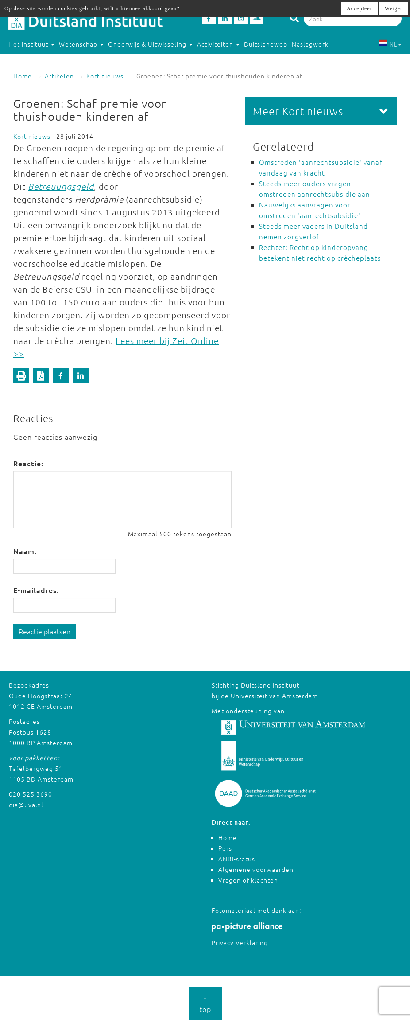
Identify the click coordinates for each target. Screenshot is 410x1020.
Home (22, 75)
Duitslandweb (265, 43)
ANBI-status (236, 858)
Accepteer (359, 8)
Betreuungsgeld (61, 186)
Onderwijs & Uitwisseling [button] (150, 43)
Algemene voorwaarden (256, 869)
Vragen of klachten (248, 879)
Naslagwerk (310, 43)
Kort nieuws (105, 75)
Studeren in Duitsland (46, 61)
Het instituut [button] (31, 43)
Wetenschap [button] (81, 43)
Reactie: (28, 463)
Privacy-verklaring (240, 942)
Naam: (25, 551)
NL (390, 43)
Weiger (393, 8)
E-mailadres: (36, 590)
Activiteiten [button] (218, 43)
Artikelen (59, 75)
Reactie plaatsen (44, 631)
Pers (225, 848)
